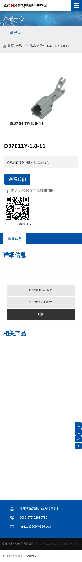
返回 (41, 314)
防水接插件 (37, 46)
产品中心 (14, 32)
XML (65, 543)
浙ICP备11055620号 (48, 543)
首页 (11, 46)
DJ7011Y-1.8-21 (41, 302)
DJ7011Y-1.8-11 (58, 46)
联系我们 (17, 179)
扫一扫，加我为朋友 (18, 224)
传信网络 (31, 555)
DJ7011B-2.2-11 (41, 290)
